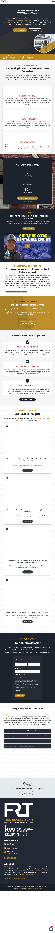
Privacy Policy (33, 687)
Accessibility (16, 878)
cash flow (38, 283)
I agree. (18, 677)
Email (19, 668)
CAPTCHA (18, 690)
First (16, 662)
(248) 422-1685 (12, 844)
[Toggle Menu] (53, 2)
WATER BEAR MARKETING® (34, 888)
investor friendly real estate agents (21, 20)
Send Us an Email (12, 848)
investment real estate (41, 871)
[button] (20, 30)
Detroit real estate (27, 875)
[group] (27, 174)
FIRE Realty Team (11, 75)
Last (29, 662)
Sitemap (23, 878)
